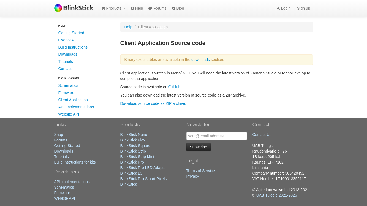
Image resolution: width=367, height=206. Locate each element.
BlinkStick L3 (131, 173)
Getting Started (71, 33)
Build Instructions (73, 47)
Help (137, 8)
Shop (58, 134)
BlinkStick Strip (133, 151)
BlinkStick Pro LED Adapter (143, 167)
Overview (66, 40)
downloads (200, 59)
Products (113, 8)
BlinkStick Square (135, 145)
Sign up (303, 8)
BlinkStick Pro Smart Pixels (143, 178)
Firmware (66, 92)
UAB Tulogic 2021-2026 (276, 195)
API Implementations (76, 107)
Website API (68, 114)
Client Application (73, 100)
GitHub (174, 87)
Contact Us (261, 134)
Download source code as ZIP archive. (153, 103)
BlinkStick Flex (132, 140)
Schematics (68, 85)
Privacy (192, 176)
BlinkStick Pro (132, 162)
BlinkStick (128, 184)
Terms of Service (200, 170)
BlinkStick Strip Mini (137, 156)
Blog (178, 8)
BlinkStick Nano (133, 134)
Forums (157, 8)
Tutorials (65, 61)
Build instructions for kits (75, 162)
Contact (65, 68)
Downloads (67, 54)
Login (283, 8)
